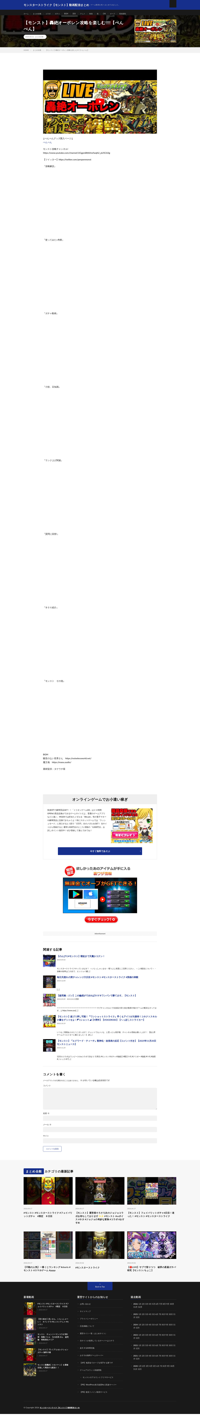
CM (110, 14)
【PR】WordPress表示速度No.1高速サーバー (99, 1389)
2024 (135, 1330)
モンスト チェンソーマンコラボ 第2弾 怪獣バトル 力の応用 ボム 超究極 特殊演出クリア (53, 1342)
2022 (135, 1350)
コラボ (51, 14)
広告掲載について (87, 1331)
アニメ (88, 14)
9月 (168, 1320)
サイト (46, 1139)
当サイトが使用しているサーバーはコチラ (98, 1346)
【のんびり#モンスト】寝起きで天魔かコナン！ (81, 959)
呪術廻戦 (131, 14)
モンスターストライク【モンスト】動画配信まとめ (61, 1412)
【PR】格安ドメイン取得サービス (94, 1396)
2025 (135, 1320)
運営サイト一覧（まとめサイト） (94, 1338)
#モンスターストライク (89, 1272)
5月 (154, 1320)
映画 (97, 14)
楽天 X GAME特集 (88, 1353)
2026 (135, 1309)
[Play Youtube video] (100, 104)
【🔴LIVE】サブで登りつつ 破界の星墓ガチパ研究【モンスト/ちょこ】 (150, 1274)
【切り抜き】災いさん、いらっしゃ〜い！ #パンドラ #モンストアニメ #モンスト (53, 1327)
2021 (135, 1360)
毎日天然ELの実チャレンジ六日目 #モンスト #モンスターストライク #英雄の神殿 (97, 980)
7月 (161, 1320)
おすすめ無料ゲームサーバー (92, 1360)
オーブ (120, 14)
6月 (158, 1320)
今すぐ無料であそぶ (100, 854)
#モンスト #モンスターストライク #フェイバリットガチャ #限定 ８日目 (47, 1217)
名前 (46, 1116)
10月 (173, 1320)
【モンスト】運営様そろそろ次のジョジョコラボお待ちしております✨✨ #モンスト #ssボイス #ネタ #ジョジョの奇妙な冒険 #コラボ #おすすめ (99, 1221)
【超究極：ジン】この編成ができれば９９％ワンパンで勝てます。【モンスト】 (97, 998)
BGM (70, 14)
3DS (78, 14)
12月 (140, 1322)
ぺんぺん (47, 145)
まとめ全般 (38, 14)
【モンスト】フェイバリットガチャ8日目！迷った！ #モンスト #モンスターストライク (151, 1219)
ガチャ (61, 14)
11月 (135, 1322)
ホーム (26, 14)
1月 (140, 1309)
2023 (135, 1340)
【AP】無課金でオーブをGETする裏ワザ (97, 1367)
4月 (151, 1309)
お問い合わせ (86, 1309)
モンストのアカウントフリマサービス (99, 1382)
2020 (135, 1370)
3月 (147, 1309)
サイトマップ (86, 1317)
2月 (143, 1309)
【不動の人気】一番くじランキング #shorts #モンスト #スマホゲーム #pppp (47, 1274)
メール (47, 1127)
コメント (47, 1088)
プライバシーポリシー (89, 1324)
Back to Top (100, 1292)
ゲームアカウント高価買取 (91, 1374)
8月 (165, 1320)
